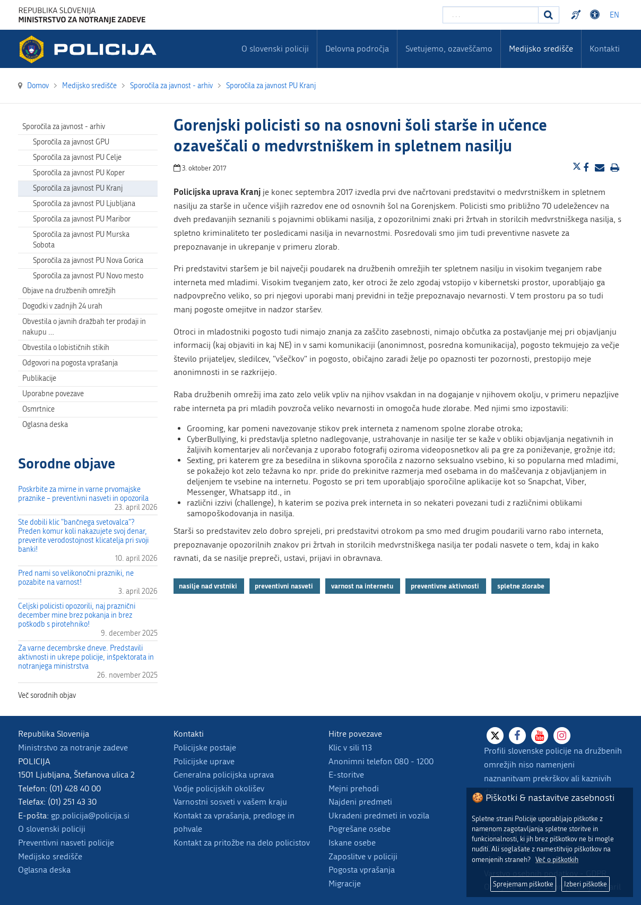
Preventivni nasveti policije (66, 843)
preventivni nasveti (285, 586)
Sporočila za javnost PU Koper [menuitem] (79, 172)
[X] (495, 735)
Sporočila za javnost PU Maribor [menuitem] (82, 219)
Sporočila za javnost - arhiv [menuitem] (63, 126)
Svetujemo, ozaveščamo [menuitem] (448, 49)
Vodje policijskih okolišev (219, 788)
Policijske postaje (205, 747)
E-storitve (346, 775)
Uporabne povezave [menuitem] (53, 393)
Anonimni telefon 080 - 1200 (381, 761)
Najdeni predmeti (360, 802)
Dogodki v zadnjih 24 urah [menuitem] (62, 306)
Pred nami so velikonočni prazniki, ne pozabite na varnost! (76, 578)
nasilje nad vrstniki (209, 586)
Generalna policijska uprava (224, 775)
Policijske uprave (204, 761)
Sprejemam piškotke (523, 884)
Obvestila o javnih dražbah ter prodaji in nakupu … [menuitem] (84, 327)
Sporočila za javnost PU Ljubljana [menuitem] (84, 203)
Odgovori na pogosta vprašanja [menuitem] (70, 363)
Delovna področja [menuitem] (357, 49)
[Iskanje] (548, 14)
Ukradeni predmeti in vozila (378, 815)
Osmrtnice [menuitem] (38, 409)
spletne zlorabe (520, 586)
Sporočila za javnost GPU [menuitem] (71, 142)
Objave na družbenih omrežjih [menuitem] (69, 290)
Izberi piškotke (585, 884)
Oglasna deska (45, 424)
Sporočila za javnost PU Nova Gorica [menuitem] (88, 260)
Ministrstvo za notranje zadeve (73, 747)
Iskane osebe (352, 843)
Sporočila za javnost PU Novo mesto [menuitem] (88, 275)
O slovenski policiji (51, 829)
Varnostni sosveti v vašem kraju (230, 802)
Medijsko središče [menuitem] (541, 49)
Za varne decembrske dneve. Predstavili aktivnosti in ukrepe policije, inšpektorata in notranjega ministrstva (86, 657)
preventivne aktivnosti (446, 586)
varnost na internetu (363, 586)
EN (614, 15)
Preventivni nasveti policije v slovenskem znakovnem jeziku (577, 15)
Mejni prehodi (353, 788)
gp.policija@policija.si (90, 815)
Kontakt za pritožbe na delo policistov (242, 843)
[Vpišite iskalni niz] (491, 14)
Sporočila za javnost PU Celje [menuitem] (77, 157)
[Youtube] (539, 735)
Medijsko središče (50, 856)
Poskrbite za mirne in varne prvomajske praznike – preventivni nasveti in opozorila (83, 494)
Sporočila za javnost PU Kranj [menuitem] (78, 188)
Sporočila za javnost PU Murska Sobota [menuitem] (81, 240)
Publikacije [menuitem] (39, 378)
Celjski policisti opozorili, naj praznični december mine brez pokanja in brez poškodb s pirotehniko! (76, 615)
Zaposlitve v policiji (362, 856)
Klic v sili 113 (350, 747)
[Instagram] (561, 735)
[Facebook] (517, 735)
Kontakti (605, 49)
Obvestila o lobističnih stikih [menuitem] (65, 347)
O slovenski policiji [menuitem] (275, 49)
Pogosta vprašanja (361, 870)
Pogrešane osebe (359, 829)
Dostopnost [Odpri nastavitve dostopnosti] (596, 15)
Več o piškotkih (556, 860)
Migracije (344, 883)
